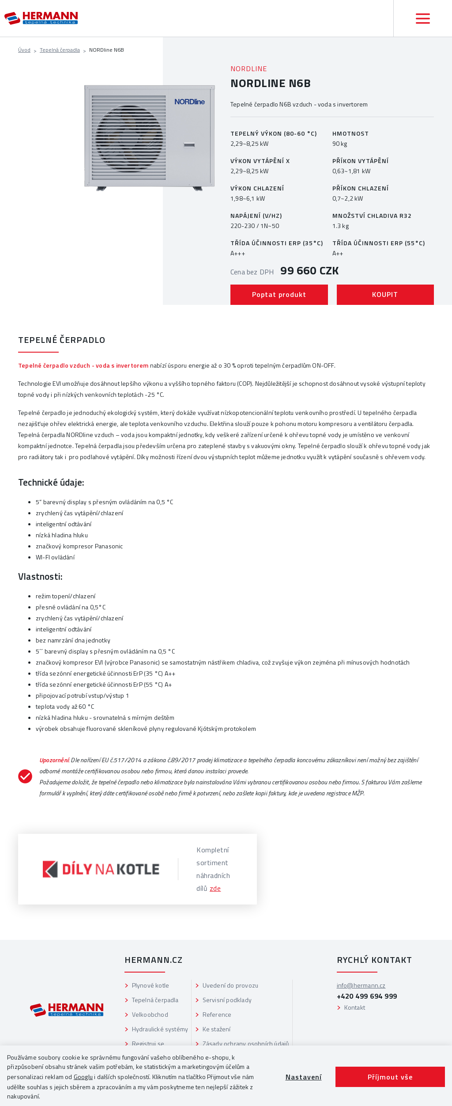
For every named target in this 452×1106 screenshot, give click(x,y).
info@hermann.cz (361, 985)
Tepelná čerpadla (60, 50)
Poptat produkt (279, 294)
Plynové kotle (151, 985)
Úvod (24, 50)
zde (215, 888)
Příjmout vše (390, 1077)
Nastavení (304, 1077)
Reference (217, 1014)
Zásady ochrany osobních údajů (246, 1043)
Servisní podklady (227, 999)
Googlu (83, 1076)
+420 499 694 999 (367, 996)
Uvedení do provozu (231, 985)
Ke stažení (217, 1028)
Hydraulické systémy (160, 1028)
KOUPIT (385, 294)
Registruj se (148, 1043)
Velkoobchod (150, 1014)
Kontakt (354, 1007)
